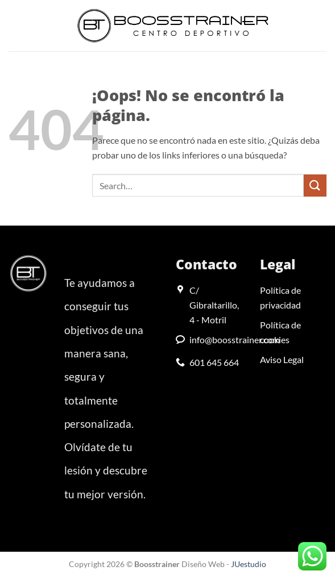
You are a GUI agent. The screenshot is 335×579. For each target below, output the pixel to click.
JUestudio (248, 564)
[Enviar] (315, 185)
